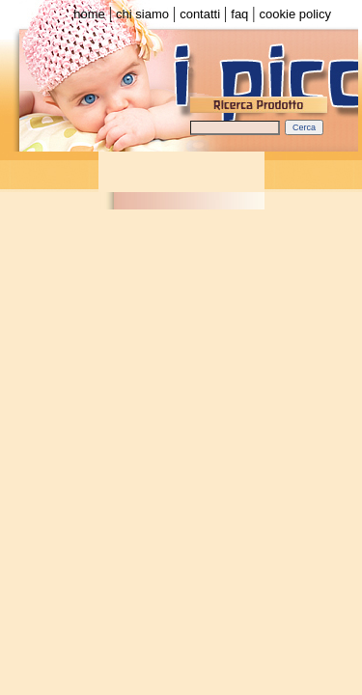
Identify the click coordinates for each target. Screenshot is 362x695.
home (89, 14)
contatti (200, 14)
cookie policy (295, 14)
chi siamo (142, 14)
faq (239, 14)
